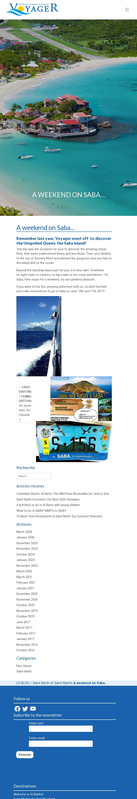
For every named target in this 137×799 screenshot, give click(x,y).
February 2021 (25, 582)
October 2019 (25, 616)
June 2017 (23, 622)
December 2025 (26, 543)
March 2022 (24, 571)
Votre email (61, 741)
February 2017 (25, 633)
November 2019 (27, 611)
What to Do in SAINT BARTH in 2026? (41, 511)
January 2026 (25, 537)
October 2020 (25, 605)
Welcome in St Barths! (28, 794)
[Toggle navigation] (126, 10)
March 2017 (24, 628)
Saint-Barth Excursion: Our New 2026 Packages (48, 499)
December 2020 (26, 594)
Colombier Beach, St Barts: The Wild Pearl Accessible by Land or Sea (62, 494)
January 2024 (25, 560)
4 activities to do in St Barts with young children (48, 505)
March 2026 (24, 532)
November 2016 (27, 645)
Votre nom (61, 726)
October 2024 (25, 554)
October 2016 (25, 650)
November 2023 (27, 566)
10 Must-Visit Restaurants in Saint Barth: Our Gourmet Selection (59, 516)
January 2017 (25, 639)
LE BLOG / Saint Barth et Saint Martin (44, 683)
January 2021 (25, 588)
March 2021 (24, 577)
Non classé (24, 666)
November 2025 (27, 549)
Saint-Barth (24, 671)
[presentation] (45, 769)
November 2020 (27, 599)
